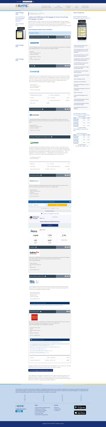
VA (81, 399)
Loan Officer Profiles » (34, 100)
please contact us (51, 379)
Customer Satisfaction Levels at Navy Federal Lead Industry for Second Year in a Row (46, 305)
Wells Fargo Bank (35, 311)
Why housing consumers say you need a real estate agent (81, 46)
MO (43, 400)
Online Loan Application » (55, 95)
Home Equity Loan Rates (41, 410)
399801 (68, 360)
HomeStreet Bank (36, 175)
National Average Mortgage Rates (82, 133)
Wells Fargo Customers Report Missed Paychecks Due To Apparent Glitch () (46, 342)
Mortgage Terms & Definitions (80, 81)
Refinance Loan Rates (40, 409)
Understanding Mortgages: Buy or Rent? (81, 96)
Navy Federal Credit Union (38, 276)
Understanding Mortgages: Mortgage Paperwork (81, 75)
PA (62, 398)
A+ (48, 164)
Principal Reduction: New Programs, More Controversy (81, 71)
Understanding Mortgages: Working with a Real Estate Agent (81, 100)
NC (62, 396)
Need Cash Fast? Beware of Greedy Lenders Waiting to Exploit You (81, 55)
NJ (62, 399)
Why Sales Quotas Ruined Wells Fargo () (39, 352)
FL (43, 395)
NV (43, 398)
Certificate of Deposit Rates (41, 414)
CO (81, 400)
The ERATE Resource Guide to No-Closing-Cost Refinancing (81, 63)
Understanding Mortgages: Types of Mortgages (81, 85)
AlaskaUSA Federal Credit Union (39, 37)
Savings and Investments (85, 7)
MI (43, 399)
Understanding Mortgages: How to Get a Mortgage (82, 89)
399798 (48, 103)
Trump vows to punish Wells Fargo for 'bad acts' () (41, 350)
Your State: (19, 1)
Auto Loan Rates (39, 413)
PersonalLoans (68, 7)
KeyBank (33, 247)
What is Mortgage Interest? (79, 79)
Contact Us (57, 410)
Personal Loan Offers (40, 411)
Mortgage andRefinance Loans (46, 7)
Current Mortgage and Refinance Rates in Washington (40, 29)
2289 (68, 169)
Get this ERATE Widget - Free (82, 146)
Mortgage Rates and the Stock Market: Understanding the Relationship (82, 59)
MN (25, 399)
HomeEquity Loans (58, 7)
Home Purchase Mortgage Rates (42, 407)
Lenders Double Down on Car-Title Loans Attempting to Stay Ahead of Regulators (81, 51)
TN (62, 400)
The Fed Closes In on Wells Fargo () (38, 348)
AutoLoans (76, 7)
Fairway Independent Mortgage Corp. (41, 137)
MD (81, 398)
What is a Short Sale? (78, 92)
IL (81, 395)
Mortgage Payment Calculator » (36, 95)
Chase (32, 66)
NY (62, 395)
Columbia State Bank (36, 109)
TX (81, 396)
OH (25, 398)
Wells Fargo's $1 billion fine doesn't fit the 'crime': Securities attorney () (45, 347)
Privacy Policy (57, 409)
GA (24, 395)
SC (24, 400)
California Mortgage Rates (82, 116)
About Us (56, 407)
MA (43, 396)
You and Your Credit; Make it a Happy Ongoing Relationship (81, 67)
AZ (24, 396)
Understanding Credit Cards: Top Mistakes (80, 108)
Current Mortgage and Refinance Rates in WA (40, 370)
